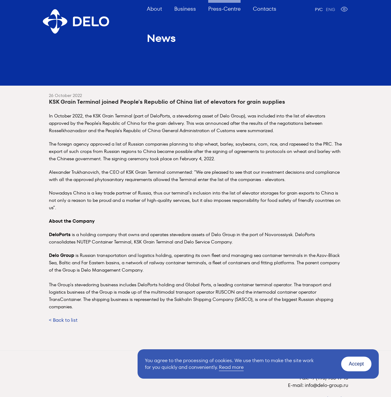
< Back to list (63, 320)
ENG (330, 9)
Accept (356, 363)
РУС (319, 9)
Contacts (264, 9)
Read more (231, 367)
